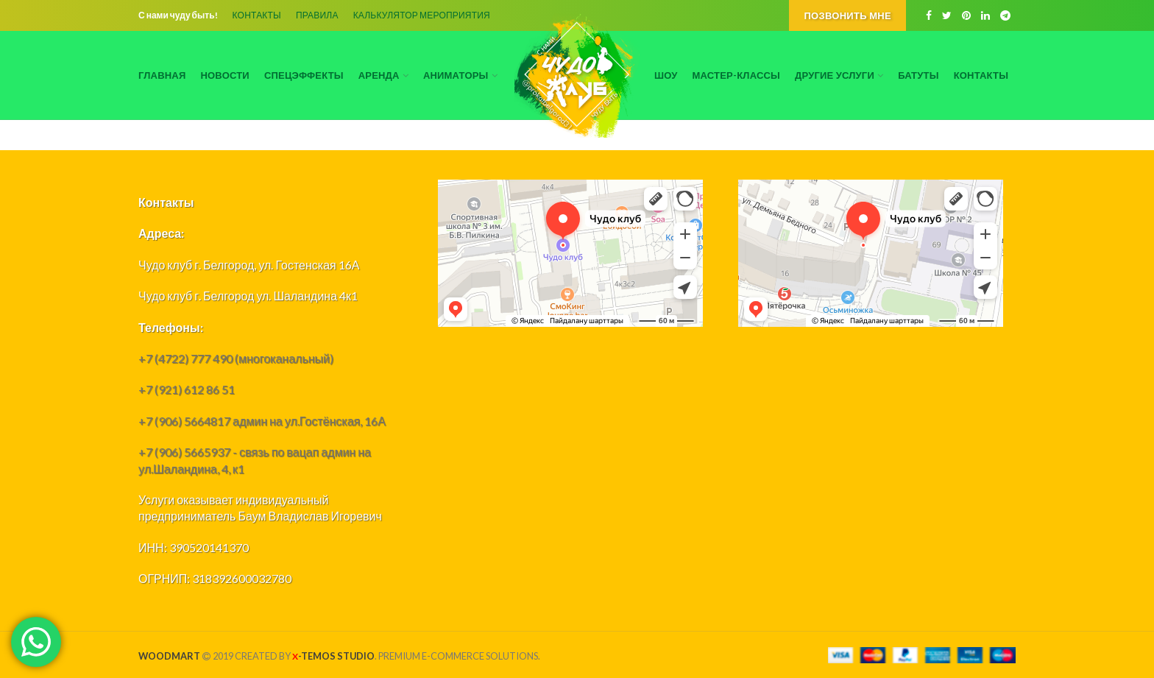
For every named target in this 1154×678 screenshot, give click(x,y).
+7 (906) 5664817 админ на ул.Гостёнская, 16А (262, 421)
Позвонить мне (847, 15)
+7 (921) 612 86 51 (186, 389)
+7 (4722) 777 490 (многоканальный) (235, 358)
